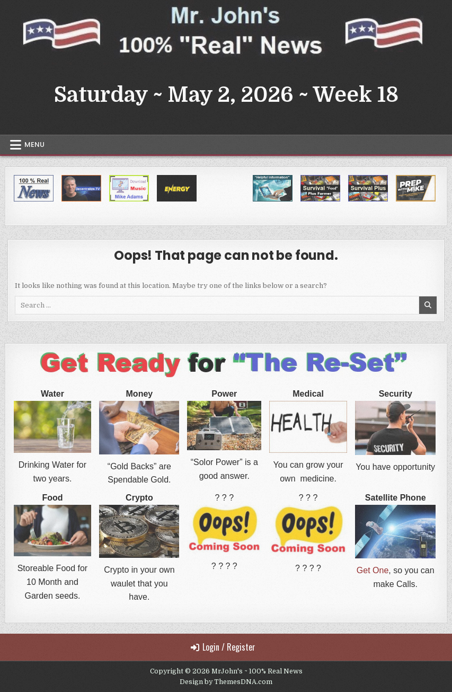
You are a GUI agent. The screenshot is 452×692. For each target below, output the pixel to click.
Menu (34, 144)
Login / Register (223, 647)
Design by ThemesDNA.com (226, 682)
